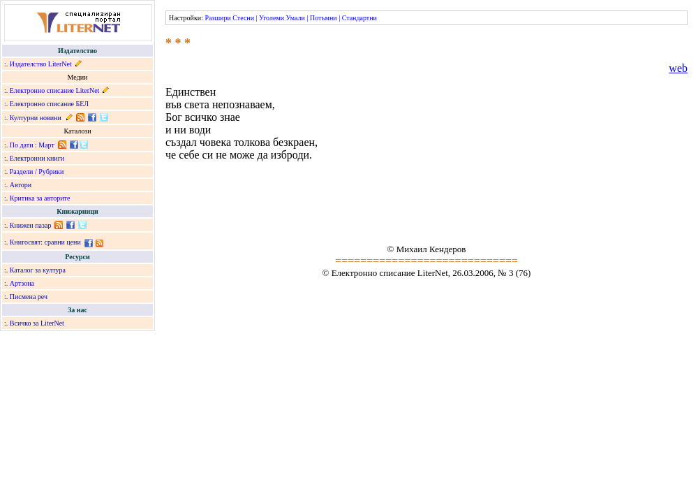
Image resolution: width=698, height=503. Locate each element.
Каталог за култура (38, 270)
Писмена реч (28, 296)
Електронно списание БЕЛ (49, 104)
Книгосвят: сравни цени (45, 242)
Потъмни (323, 18)
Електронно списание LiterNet (55, 90)
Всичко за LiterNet (37, 323)
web (678, 68)
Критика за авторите (40, 198)
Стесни (243, 18)
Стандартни (359, 18)
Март (46, 145)
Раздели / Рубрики (37, 171)
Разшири (217, 18)
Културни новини (35, 118)
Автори (20, 185)
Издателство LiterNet (41, 64)
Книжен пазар (31, 225)
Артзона (22, 283)
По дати (22, 145)
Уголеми (271, 18)
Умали (295, 18)
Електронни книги (37, 158)
